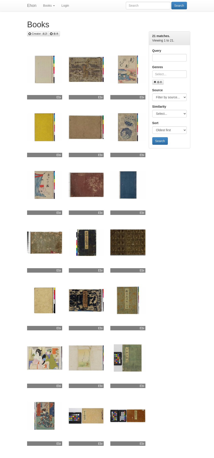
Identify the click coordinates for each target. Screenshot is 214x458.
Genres (157, 67)
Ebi (58, 97)
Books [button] (49, 5)
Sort (155, 123)
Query (156, 50)
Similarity (159, 106)
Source (157, 90)
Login (65, 5)
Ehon (31, 5)
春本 (158, 82)
